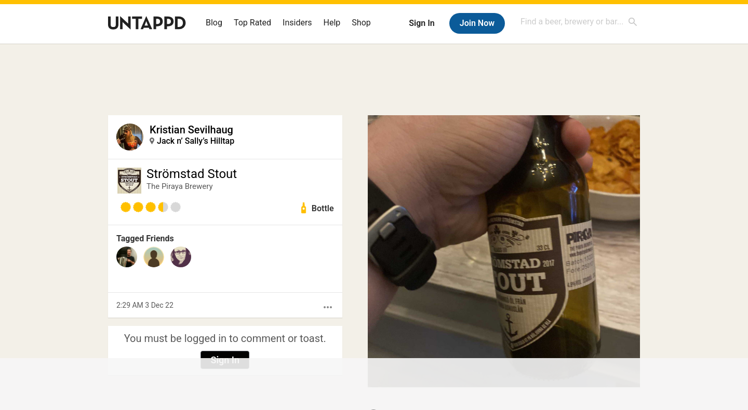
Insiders (297, 23)
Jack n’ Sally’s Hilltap (195, 141)
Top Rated (252, 23)
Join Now (477, 23)
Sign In (421, 23)
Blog (214, 23)
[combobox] (579, 21)
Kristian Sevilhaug (191, 130)
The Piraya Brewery (179, 186)
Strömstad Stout (191, 174)
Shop (361, 23)
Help (332, 23)
